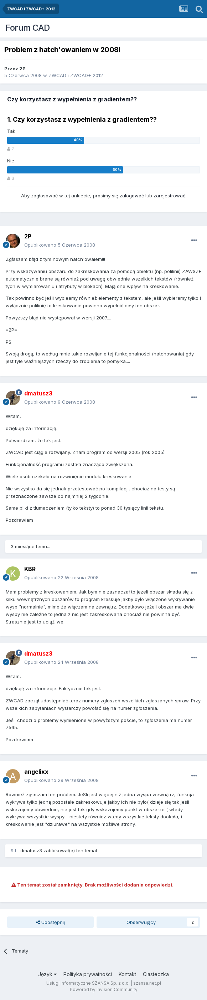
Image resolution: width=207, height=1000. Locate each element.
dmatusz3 (31, 850)
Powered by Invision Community (104, 989)
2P (22, 68)
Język (47, 974)
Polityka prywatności (87, 974)
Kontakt (127, 974)
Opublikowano (59, 245)
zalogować (132, 195)
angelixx (36, 771)
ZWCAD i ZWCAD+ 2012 (75, 75)
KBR (30, 568)
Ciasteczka (156, 974)
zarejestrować (169, 195)
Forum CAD (27, 27)
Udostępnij (50, 922)
